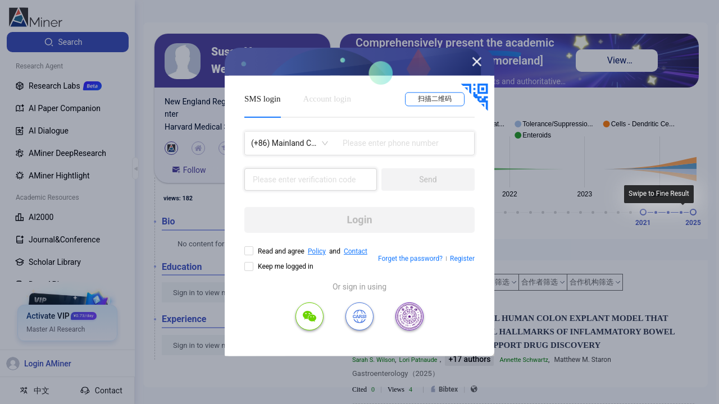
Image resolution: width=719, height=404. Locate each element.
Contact (355, 251)
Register (462, 259)
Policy (317, 251)
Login (359, 220)
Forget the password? (410, 259)
